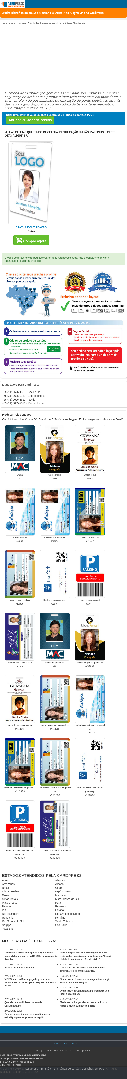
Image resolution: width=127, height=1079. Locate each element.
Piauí (5, 910)
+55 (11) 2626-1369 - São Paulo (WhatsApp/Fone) (63, 1050)
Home (4, 22)
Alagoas (60, 880)
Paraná (59, 910)
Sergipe (6, 925)
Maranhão (61, 895)
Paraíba (6, 906)
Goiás (5, 895)
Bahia (5, 887)
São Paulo (61, 925)
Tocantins (7, 928)
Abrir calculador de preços (30, 120)
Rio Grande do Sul (13, 921)
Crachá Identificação (18, 22)
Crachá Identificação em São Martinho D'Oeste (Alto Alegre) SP (57, 22)
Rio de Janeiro (10, 913)
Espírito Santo (63, 891)
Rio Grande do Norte (67, 913)
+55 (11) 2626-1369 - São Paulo (21, 391)
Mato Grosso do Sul (67, 899)
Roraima (60, 917)
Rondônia (7, 917)
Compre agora (31, 239)
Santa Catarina (64, 921)
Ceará (58, 887)
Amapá (59, 884)
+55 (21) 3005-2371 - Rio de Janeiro (23, 403)
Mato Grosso (9, 902)
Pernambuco (62, 906)
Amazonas (8, 884)
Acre (5, 880)
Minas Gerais (10, 899)
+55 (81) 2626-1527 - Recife (18, 399)
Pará (58, 902)
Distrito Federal (11, 891)
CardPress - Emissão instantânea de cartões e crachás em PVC (64, 1068)
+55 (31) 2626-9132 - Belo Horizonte (23, 395)
